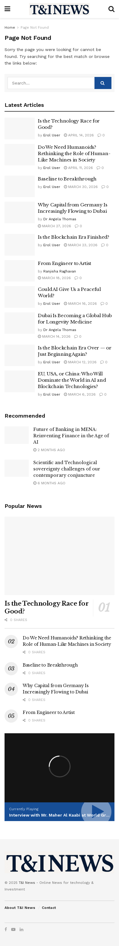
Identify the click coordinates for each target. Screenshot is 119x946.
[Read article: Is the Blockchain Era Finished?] (20, 245)
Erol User (51, 135)
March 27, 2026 (54, 226)
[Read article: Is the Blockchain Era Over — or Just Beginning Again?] (20, 355)
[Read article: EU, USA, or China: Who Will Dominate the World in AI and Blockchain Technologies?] (20, 381)
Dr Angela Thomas (59, 219)
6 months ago (49, 483)
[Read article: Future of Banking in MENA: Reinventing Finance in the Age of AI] (17, 435)
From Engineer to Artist (64, 263)
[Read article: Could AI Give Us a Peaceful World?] (20, 297)
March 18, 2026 (54, 278)
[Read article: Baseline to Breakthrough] (20, 186)
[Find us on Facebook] (6, 929)
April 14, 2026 (79, 135)
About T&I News (20, 908)
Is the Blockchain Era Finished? (73, 237)
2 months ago (49, 450)
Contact (49, 908)
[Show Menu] (7, 9)
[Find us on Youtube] (13, 929)
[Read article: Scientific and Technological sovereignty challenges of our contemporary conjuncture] (17, 468)
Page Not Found (35, 27)
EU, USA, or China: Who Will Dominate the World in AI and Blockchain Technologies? (72, 380)
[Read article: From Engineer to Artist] (20, 271)
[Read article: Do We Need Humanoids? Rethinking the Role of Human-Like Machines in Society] (20, 155)
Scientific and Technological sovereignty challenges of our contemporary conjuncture (66, 469)
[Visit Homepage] (59, 9)
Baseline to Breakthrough (67, 179)
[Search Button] (111, 9)
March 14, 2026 (54, 336)
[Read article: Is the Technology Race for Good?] (20, 128)
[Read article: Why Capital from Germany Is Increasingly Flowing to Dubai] (20, 212)
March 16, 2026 (80, 303)
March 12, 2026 (80, 362)
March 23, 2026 (81, 245)
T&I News (27, 883)
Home (10, 27)
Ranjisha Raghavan (59, 271)
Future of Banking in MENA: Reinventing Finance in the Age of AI (71, 436)
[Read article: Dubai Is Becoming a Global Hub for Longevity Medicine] (20, 323)
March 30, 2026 (81, 187)
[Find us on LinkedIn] (21, 929)
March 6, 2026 (80, 394)
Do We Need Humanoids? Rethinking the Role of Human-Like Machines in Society (74, 153)
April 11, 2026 (78, 168)
